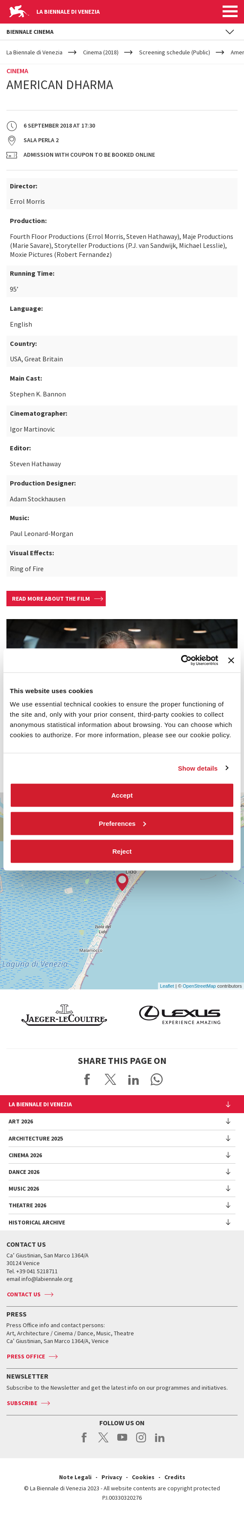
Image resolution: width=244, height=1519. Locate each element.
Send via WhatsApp (157, 1079)
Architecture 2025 (36, 1138)
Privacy (111, 1477)
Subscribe (22, 1403)
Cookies (143, 1477)
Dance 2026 (24, 1172)
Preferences (122, 823)
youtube (122, 1442)
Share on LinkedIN (133, 1079)
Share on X (110, 1079)
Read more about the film (51, 598)
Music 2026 (24, 1188)
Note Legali (75, 1477)
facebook (84, 1442)
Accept (122, 795)
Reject (121, 851)
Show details (198, 767)
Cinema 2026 (25, 1155)
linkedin (160, 1442)
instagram (141, 1442)
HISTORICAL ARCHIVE (37, 1222)
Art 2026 (21, 1121)
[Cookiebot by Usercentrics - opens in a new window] (180, 660)
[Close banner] (231, 660)
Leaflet (167, 986)
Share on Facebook (87, 1079)
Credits (174, 1477)
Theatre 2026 (27, 1205)
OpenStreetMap (199, 986)
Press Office (26, 1356)
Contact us (24, 1294)
